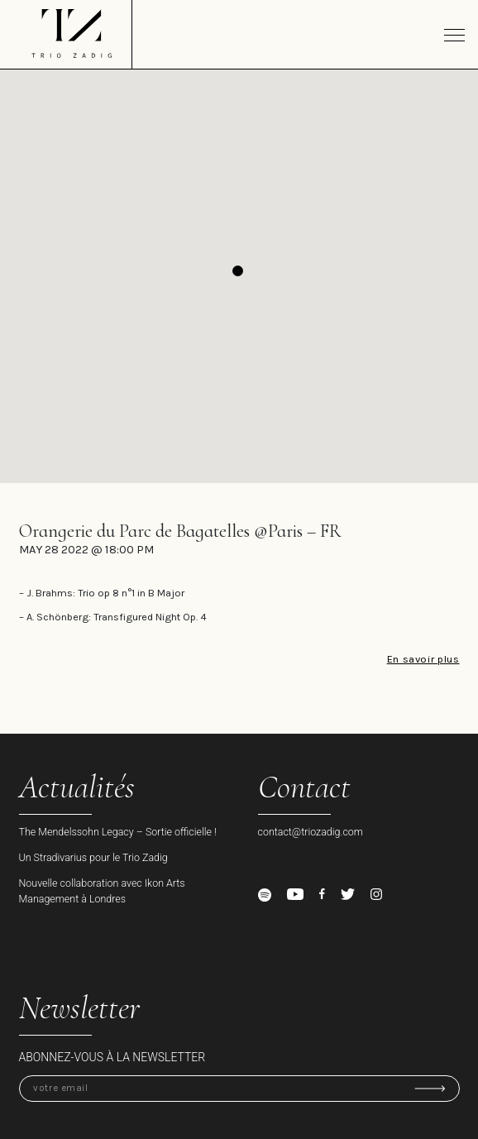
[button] (237, 271)
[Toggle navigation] (454, 34)
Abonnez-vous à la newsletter (112, 1057)
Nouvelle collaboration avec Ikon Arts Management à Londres (102, 891)
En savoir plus (423, 659)
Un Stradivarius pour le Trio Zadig (93, 857)
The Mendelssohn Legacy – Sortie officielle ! (118, 832)
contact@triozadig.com (310, 832)
